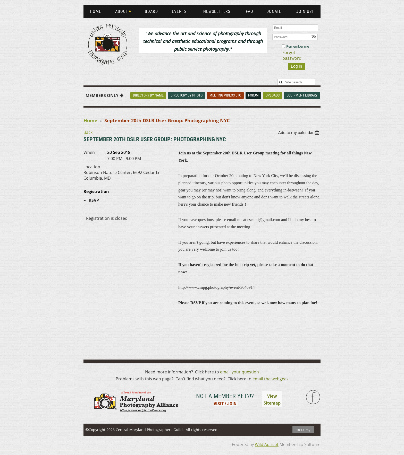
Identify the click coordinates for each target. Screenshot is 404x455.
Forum (253, 95)
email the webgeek (270, 379)
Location (91, 167)
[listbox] (299, 132)
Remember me (297, 46)
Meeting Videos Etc (225, 95)
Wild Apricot (267, 444)
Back (87, 132)
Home (90, 120)
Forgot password (291, 55)
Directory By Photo (187, 95)
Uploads (273, 95)
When (89, 152)
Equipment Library (302, 95)
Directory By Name (148, 95)
